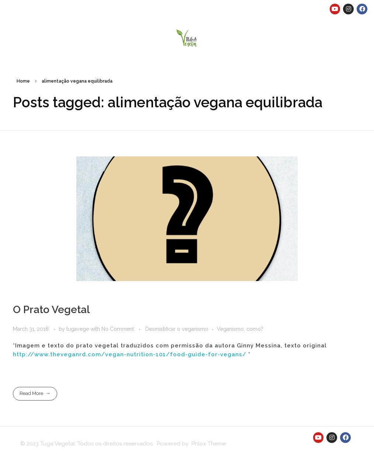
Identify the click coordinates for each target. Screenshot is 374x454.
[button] (187, 37)
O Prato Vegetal (51, 310)
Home (23, 81)
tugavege (78, 329)
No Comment (117, 329)
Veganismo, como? (240, 329)
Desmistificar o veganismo (176, 329)
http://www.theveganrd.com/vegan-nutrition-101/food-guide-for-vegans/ (129, 354)
